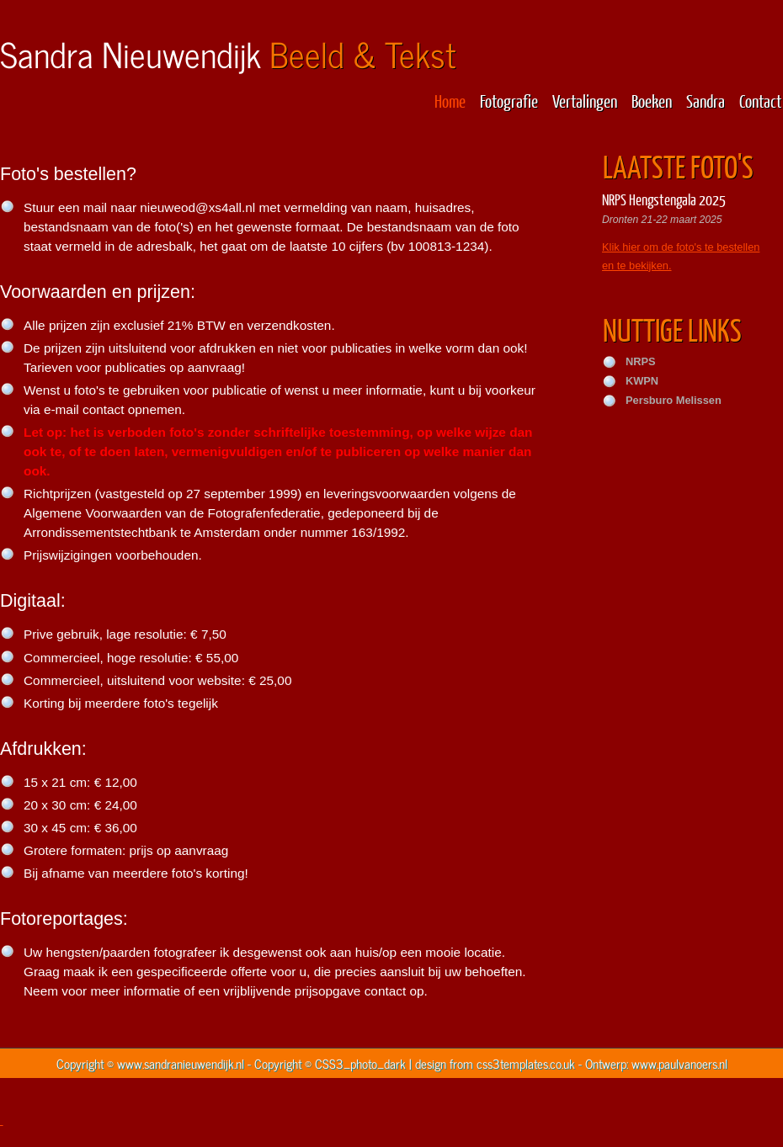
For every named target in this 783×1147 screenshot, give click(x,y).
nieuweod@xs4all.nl (197, 207)
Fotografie (509, 100)
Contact (760, 100)
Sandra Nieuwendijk (227, 53)
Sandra (705, 100)
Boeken (651, 100)
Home (450, 100)
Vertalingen (584, 100)
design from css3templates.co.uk (495, 1063)
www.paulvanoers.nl (679, 1063)
